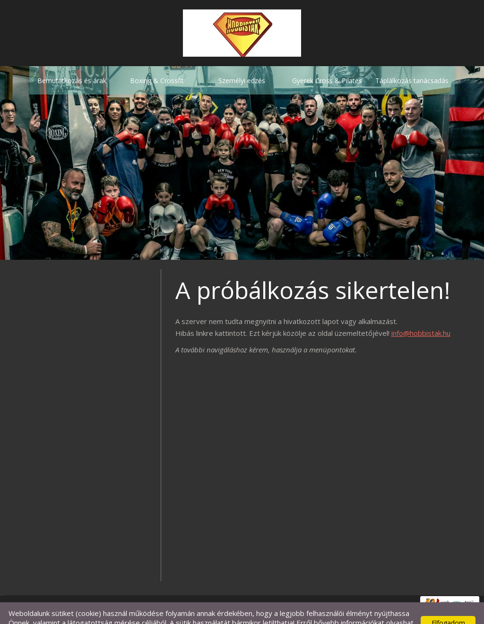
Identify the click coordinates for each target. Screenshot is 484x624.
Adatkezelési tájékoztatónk (63, 613)
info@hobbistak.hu (420, 314)
